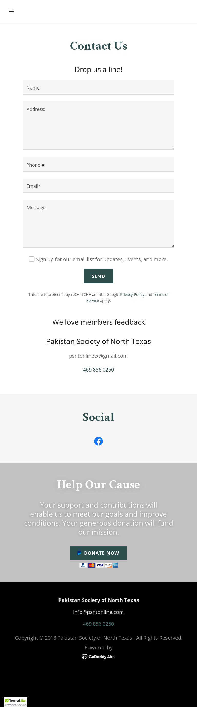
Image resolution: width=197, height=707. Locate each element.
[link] (98, 442)
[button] (27, 11)
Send (98, 276)
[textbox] (98, 87)
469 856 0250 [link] (98, 369)
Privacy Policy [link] (132, 294)
